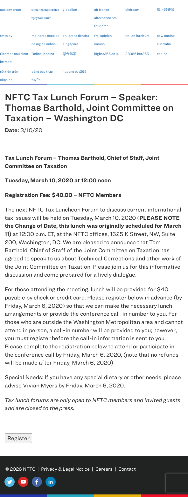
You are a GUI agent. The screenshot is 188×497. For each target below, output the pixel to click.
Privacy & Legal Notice (65, 469)
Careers (104, 469)
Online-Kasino (42, 53)
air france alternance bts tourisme (105, 17)
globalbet (70, 9)
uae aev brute (10, 9)
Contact (127, 469)
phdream (132, 9)
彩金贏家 (70, 53)
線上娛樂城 (165, 9)
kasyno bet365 (75, 71)
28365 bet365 (137, 53)
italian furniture (137, 35)
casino (162, 53)
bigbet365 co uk (107, 53)
